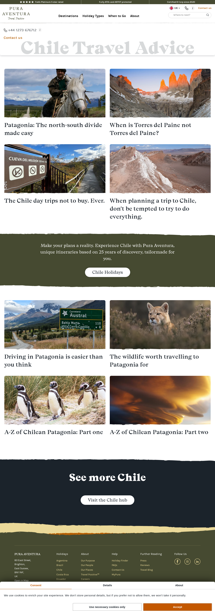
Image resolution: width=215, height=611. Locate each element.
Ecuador (61, 579)
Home (8, 30)
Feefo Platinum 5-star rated (41, 2)
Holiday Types (93, 16)
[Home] (17, 13)
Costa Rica (62, 574)
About (134, 16)
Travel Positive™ (90, 574)
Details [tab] (107, 585)
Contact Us (118, 569)
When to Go (117, 16)
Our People (87, 565)
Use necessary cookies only (107, 606)
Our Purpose (88, 560)
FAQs (114, 565)
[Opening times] (193, 8)
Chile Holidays (107, 272)
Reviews (145, 565)
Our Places (87, 569)
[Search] (207, 15)
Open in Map (21, 580)
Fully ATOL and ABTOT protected (115, 2)
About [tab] (179, 585)
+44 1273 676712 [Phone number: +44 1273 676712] (187, 8)
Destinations (68, 16)
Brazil (59, 565)
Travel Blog (146, 569)
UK (176, 8)
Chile (22, 30)
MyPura (116, 574)
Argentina (61, 560)
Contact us (204, 8)
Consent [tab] (35, 585)
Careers (85, 579)
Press (143, 560)
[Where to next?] (189, 15)
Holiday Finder (120, 560)
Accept (177, 606)
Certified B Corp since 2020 (181, 2)
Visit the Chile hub (107, 500)
